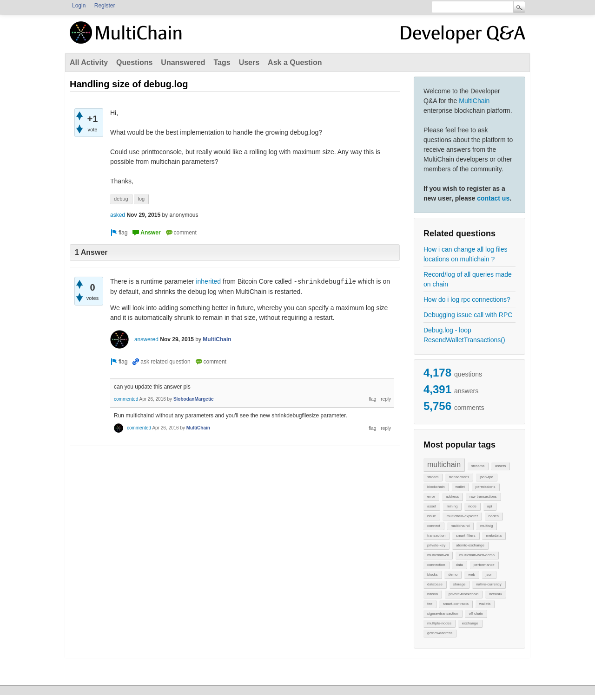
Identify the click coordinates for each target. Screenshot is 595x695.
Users (249, 62)
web (471, 574)
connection (436, 565)
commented (126, 399)
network (495, 594)
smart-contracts (456, 604)
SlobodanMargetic (193, 399)
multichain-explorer (462, 516)
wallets (484, 604)
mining (452, 506)
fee (429, 604)
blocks (432, 574)
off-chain (476, 613)
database (435, 584)
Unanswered (183, 62)
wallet (460, 487)
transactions (459, 477)
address (452, 496)
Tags (221, 62)
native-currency (489, 584)
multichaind (460, 526)
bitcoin (432, 594)
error (431, 496)
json (489, 574)
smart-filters (466, 535)
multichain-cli (438, 555)
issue (431, 516)
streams (477, 466)
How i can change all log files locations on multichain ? (465, 254)
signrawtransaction (442, 613)
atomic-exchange (470, 545)
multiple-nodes (439, 623)
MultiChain (474, 100)
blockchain (436, 487)
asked (117, 215)
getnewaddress (439, 633)
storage (459, 584)
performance (484, 565)
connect (433, 526)
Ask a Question (295, 62)
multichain (444, 464)
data (459, 565)
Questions (134, 62)
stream (432, 477)
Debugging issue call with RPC (467, 314)
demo (452, 574)
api (489, 506)
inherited (208, 281)
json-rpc (486, 477)
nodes (494, 516)
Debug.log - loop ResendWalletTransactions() (464, 335)
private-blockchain (463, 594)
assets (500, 466)
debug (121, 198)
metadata (493, 535)
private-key (436, 545)
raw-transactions (483, 496)
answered (146, 339)
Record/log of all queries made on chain (467, 279)
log (141, 198)
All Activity (89, 62)
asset (431, 506)
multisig (486, 526)
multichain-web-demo (477, 555)
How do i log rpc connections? (466, 299)
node (472, 506)
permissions (486, 487)
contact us (493, 198)
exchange (470, 623)
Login (79, 5)
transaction (436, 535)
